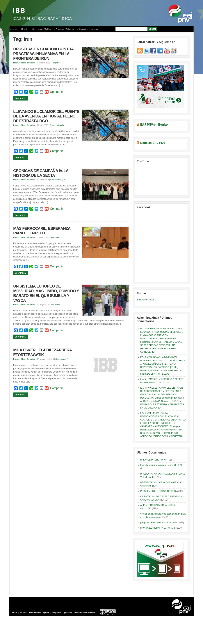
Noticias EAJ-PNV (152, 142)
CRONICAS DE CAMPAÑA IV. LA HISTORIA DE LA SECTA (40, 173)
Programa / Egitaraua (65, 29)
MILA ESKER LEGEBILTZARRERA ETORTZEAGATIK (42, 352)
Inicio (14, 29)
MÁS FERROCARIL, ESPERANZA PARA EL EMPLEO (41, 231)
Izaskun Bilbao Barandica (24, 63)
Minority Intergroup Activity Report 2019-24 (161, 465)
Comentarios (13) (57, 180)
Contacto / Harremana (88, 29)
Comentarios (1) (57, 125)
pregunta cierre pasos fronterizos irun (158, 522)
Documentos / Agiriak (41, 29)
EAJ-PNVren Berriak (154, 124)
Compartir (56, 91)
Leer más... (20, 98)
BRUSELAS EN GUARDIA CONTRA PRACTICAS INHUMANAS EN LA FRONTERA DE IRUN (43, 54)
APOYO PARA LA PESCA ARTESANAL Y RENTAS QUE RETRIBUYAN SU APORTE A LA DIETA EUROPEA (162, 404)
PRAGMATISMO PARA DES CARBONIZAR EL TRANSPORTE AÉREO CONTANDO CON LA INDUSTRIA (161, 433)
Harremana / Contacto (84, 613)
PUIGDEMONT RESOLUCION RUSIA (159, 491)
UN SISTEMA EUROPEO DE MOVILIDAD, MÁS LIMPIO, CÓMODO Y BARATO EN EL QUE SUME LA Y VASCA (46, 293)
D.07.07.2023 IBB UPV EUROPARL (157, 528)
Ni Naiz (24, 29)
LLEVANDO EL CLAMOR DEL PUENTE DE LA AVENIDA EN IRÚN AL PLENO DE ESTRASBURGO (46, 116)
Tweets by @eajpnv (146, 299)
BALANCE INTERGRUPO (153, 459)
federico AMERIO (148, 379)
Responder (56, 63)
